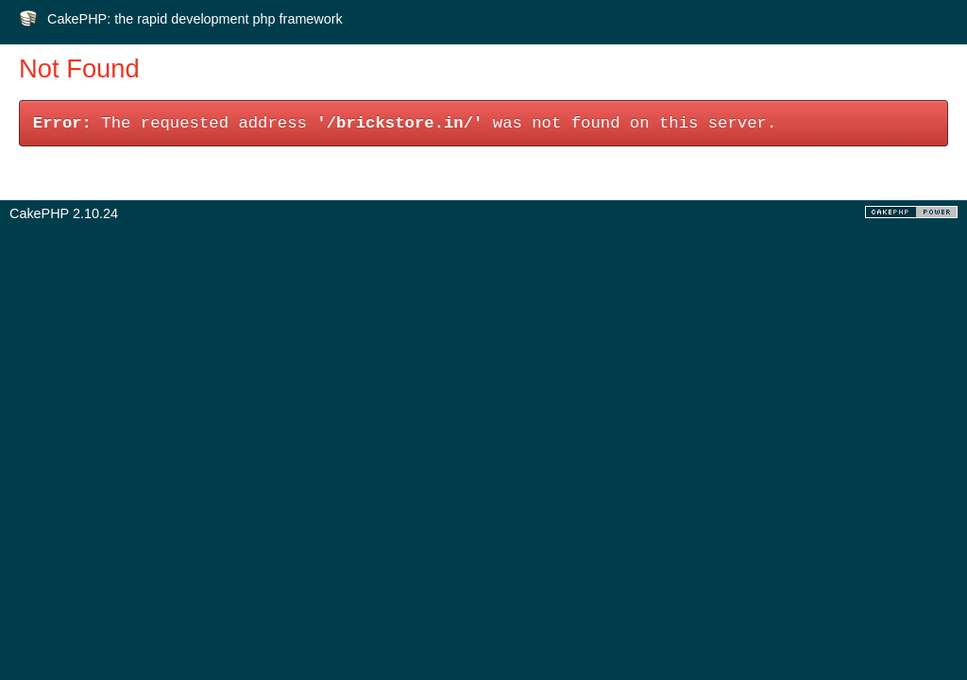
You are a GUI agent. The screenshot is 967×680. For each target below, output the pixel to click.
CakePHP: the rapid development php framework (195, 18)
